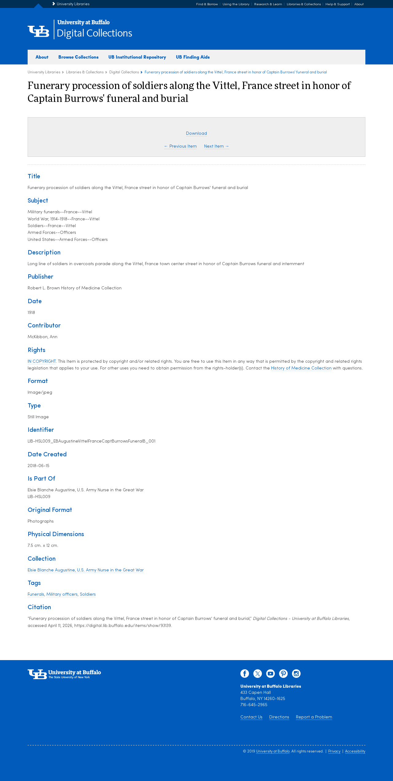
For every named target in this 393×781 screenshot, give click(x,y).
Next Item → (216, 146)
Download (196, 133)
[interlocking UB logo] (83, 24)
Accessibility (355, 751)
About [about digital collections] (42, 56)
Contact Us (251, 717)
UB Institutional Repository (137, 56)
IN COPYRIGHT (42, 361)
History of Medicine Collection (301, 368)
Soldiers (88, 594)
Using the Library (236, 4)
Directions (279, 717)
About (359, 4)
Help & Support (337, 4)
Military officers (62, 594)
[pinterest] (283, 675)
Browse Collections (78, 56)
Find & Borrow (207, 4)
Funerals (36, 594)
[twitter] (257, 675)
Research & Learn (268, 4)
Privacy (334, 751)
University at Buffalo (273, 751)
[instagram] (296, 675)
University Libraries (73, 4)
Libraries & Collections (304, 4)
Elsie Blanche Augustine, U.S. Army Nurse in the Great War (86, 570)
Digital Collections (94, 33)
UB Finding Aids (193, 56)
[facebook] (244, 675)
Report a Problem (314, 717)
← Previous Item (180, 146)
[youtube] (270, 675)
